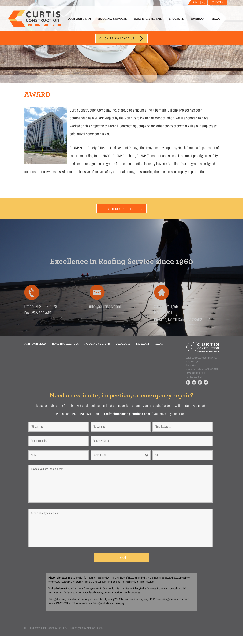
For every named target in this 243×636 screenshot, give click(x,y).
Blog (216, 18)
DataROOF (198, 18)
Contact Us (217, 2)
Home (196, 2)
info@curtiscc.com (105, 307)
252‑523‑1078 (46, 307)
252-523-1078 (81, 414)
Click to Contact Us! (121, 38)
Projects (176, 18)
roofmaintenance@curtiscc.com (127, 414)
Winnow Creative (95, 628)
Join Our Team (79, 18)
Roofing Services (112, 18)
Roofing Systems (148, 18)
